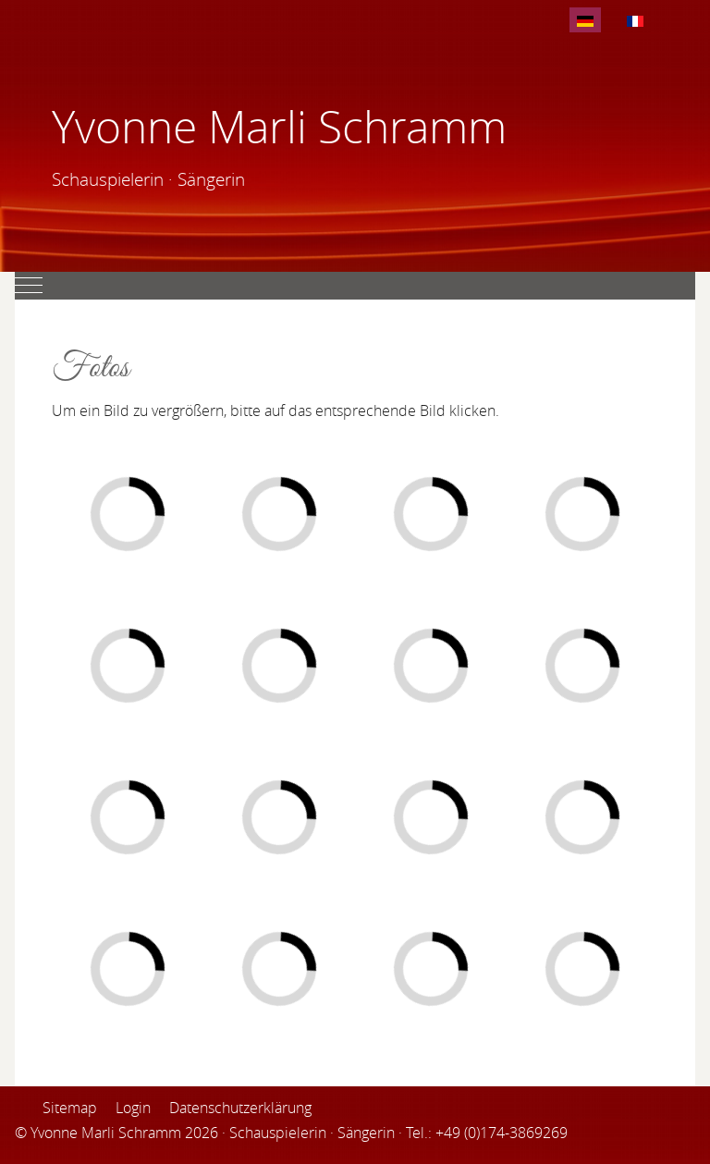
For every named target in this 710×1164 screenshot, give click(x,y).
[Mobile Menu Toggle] (29, 286)
